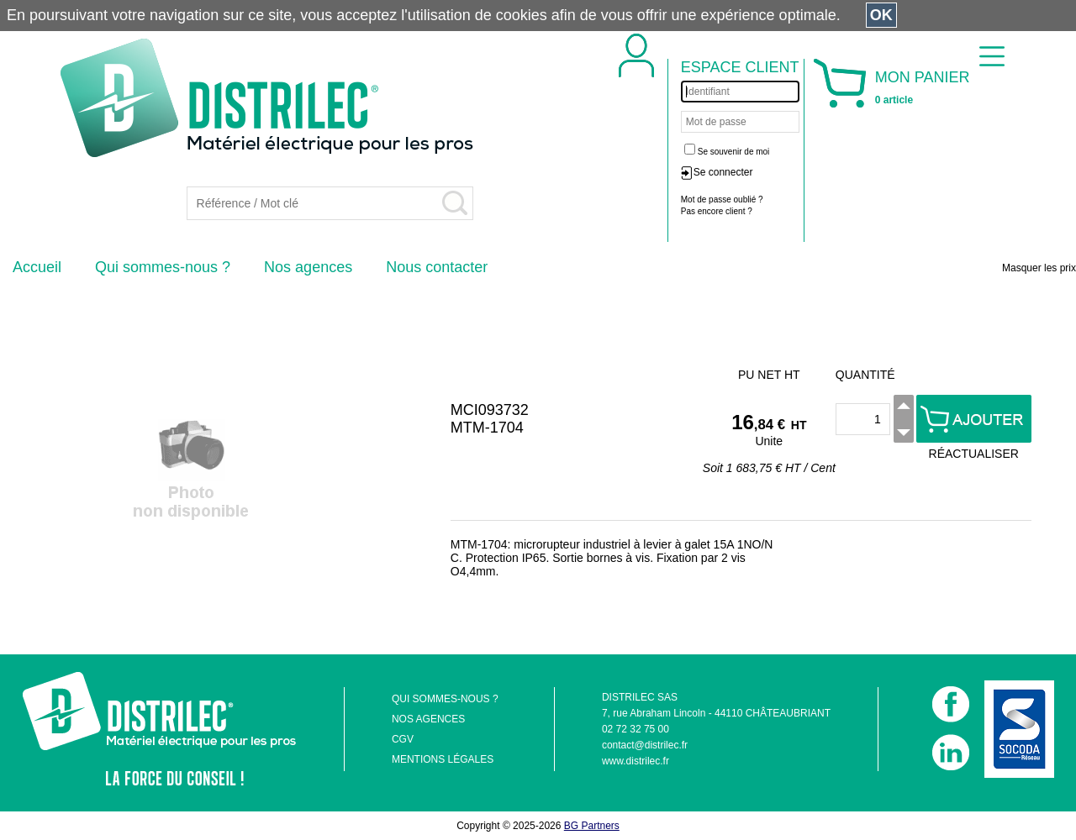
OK (881, 15)
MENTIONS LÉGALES (442, 759)
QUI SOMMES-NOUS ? (445, 699)
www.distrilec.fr (635, 761)
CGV (403, 739)
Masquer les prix (1039, 268)
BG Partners (592, 826)
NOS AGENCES (428, 719)
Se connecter (723, 172)
